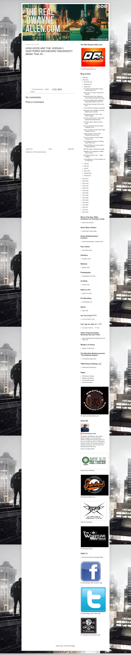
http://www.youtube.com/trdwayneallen (92, 557)
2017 (84, 195)
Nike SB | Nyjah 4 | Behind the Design (94, 149)
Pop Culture (85, 250)
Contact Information (87, 382)
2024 (84, 178)
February (86, 173)
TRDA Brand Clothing (88, 367)
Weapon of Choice (87, 348)
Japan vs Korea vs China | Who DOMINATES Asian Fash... (92, 134)
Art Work (84, 284)
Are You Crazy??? (87, 319)
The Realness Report (88, 359)
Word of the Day (86, 222)
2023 (84, 181)
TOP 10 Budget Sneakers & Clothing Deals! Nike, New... (94, 142)
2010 (84, 212)
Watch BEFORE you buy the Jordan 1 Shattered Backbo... (94, 146)
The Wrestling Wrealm (88, 380)
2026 (84, 77)
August (86, 86)
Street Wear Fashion (87, 231)
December (87, 82)
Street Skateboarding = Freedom (91, 241)
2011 (84, 209)
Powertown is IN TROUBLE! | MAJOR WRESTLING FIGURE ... (94, 111)
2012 (84, 207)
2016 (84, 197)
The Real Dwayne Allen (89, 433)
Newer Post (29, 149)
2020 (84, 188)
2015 (84, 200)
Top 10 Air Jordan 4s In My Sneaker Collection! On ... (93, 138)
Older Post (71, 149)
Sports (84, 310)
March (86, 171)
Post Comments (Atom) (39, 152)
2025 (84, 80)
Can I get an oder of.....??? (89, 328)
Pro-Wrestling (85, 302)
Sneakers (32, 91)
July (85, 163)
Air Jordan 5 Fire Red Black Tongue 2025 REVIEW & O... (93, 89)
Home (50, 149)
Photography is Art (87, 276)
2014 (84, 202)
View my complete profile (87, 449)
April (85, 168)
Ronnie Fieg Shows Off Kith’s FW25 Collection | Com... (93, 126)
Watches (84, 267)
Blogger (73, 646)
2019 (84, 190)
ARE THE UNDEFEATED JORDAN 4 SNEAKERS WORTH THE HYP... (94, 101)
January (86, 175)
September (87, 84)
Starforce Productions (88, 378)
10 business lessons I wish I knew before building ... (93, 115)
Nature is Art (85, 293)
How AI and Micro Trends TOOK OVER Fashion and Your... (94, 130)
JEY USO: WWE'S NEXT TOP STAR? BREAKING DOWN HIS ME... (94, 118)
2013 (84, 205)
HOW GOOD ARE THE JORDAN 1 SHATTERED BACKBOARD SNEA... (94, 97)
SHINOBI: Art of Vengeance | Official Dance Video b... (93, 152)
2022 (84, 183)
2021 (84, 186)
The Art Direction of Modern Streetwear (94, 108)
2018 (84, 193)
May (85, 166)
